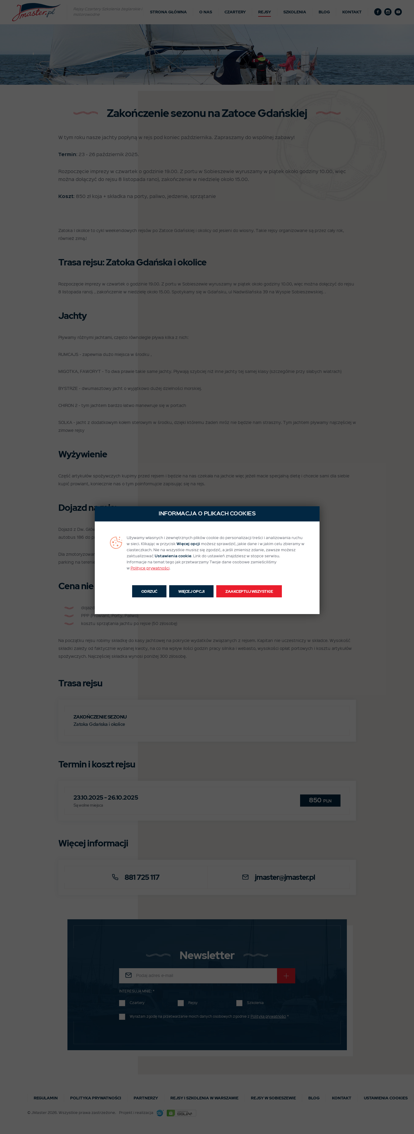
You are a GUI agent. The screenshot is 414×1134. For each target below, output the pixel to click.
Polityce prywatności (150, 568)
